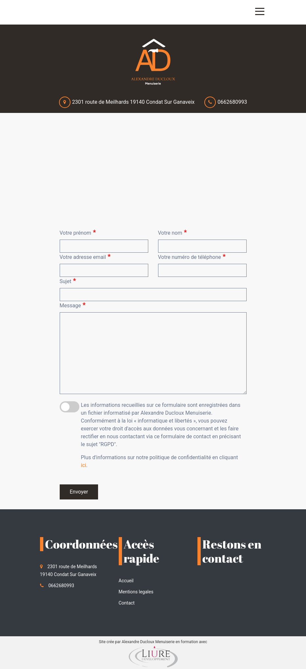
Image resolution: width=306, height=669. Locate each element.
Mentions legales (136, 591)
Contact (127, 603)
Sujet (68, 281)
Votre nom (172, 232)
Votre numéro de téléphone (192, 257)
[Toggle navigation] (259, 11)
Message (73, 305)
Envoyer (79, 492)
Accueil (126, 580)
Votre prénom (78, 232)
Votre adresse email (85, 257)
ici (83, 465)
